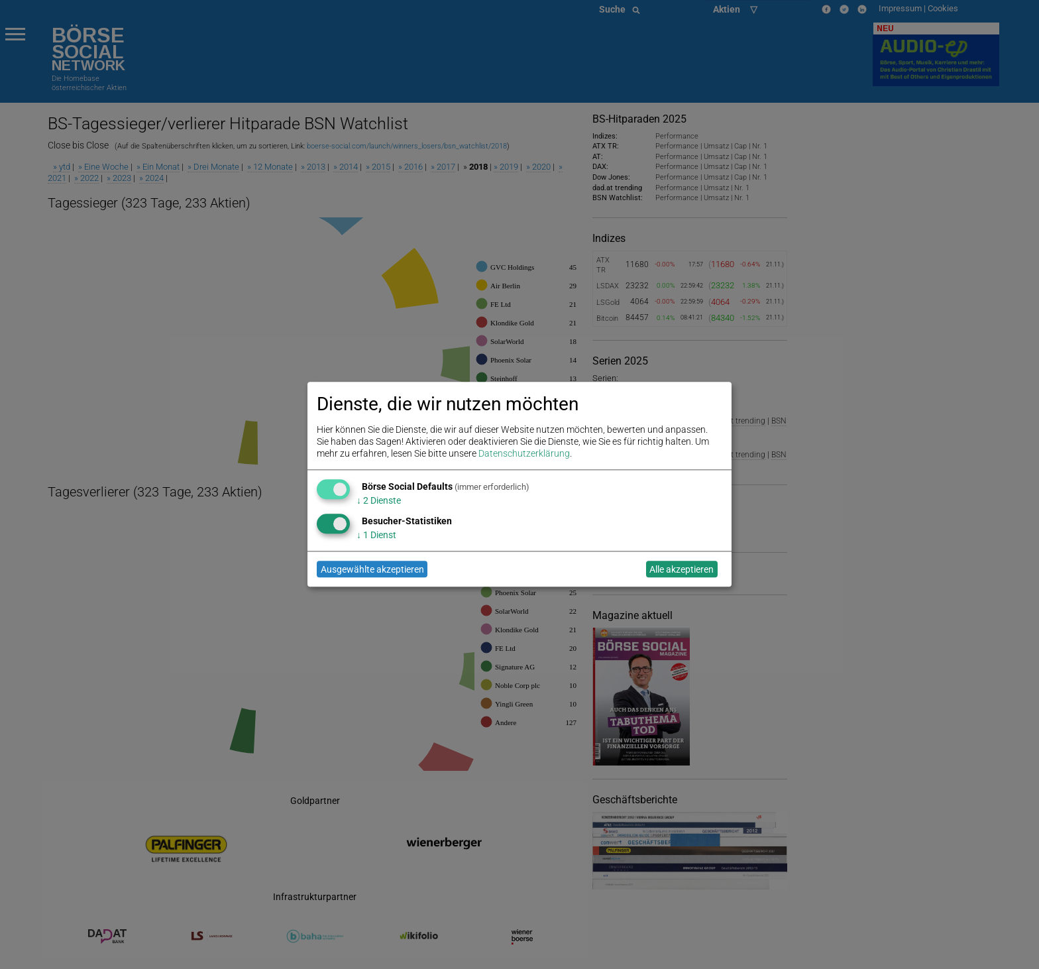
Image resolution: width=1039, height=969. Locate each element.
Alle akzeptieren (681, 569)
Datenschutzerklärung (524, 454)
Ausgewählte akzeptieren (372, 569)
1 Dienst (376, 535)
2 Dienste (378, 500)
